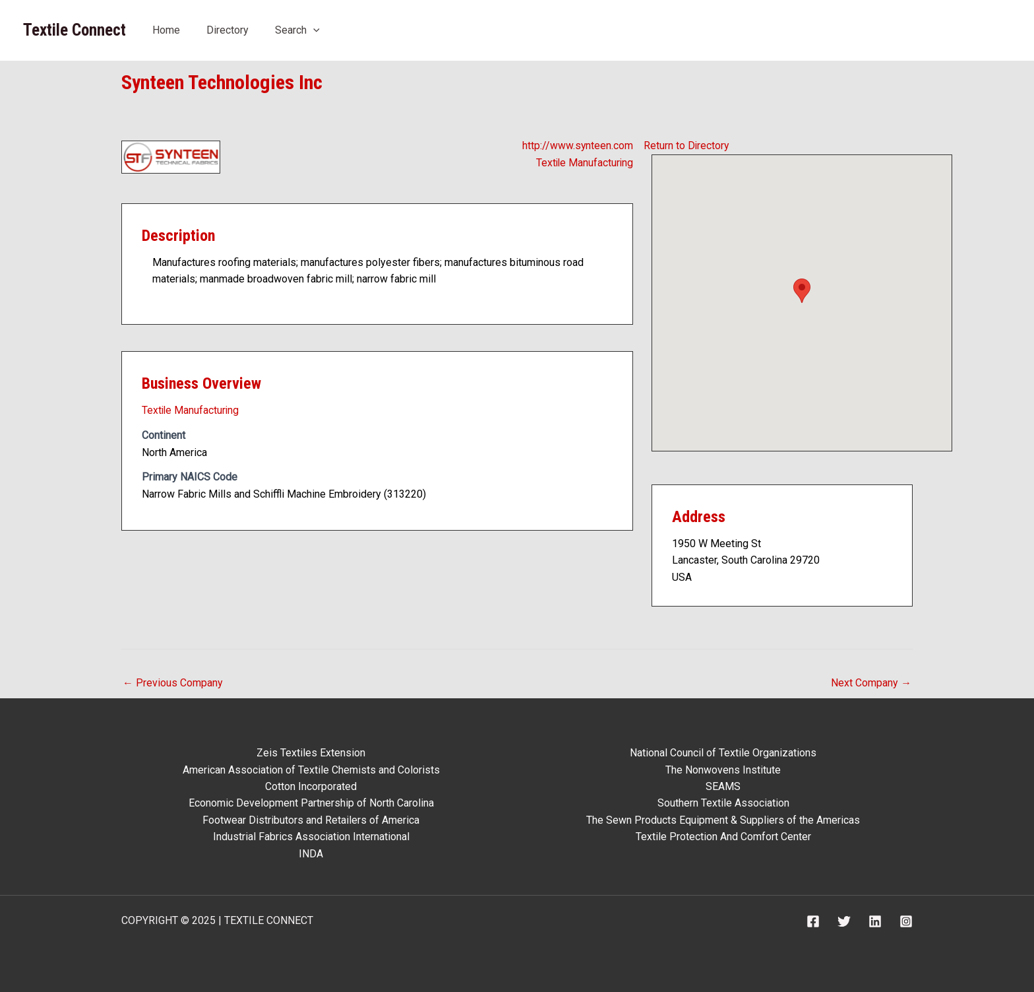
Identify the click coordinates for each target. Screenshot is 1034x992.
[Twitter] (844, 921)
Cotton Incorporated (311, 785)
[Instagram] (906, 921)
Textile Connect (74, 30)
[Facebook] (813, 921)
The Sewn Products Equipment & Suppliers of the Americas (723, 819)
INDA (311, 853)
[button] (801, 291)
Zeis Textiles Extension (311, 752)
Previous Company (173, 683)
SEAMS (723, 785)
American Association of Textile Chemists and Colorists (311, 768)
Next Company (871, 683)
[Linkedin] (875, 921)
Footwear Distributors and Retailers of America (310, 819)
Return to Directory (687, 145)
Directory (227, 30)
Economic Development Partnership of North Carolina (311, 803)
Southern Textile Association (723, 803)
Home (166, 30)
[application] (313, 30)
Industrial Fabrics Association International (311, 836)
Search (297, 30)
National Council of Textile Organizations (723, 752)
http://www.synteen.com (577, 145)
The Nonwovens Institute (723, 768)
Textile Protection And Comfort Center (723, 836)
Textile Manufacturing (583, 162)
